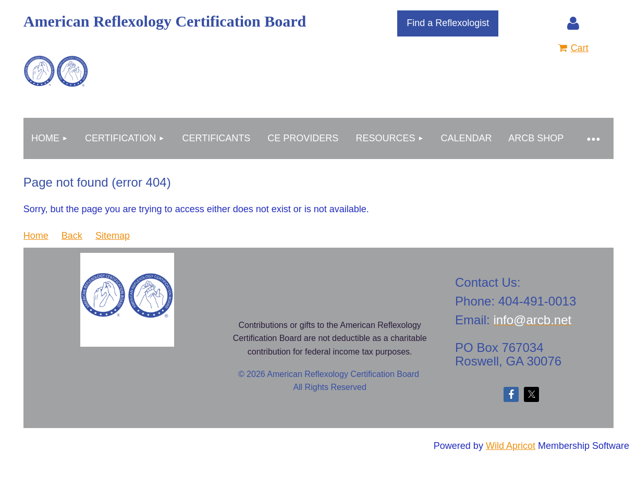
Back (72, 235)
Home (35, 235)
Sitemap (112, 235)
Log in (573, 23)
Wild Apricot (510, 446)
